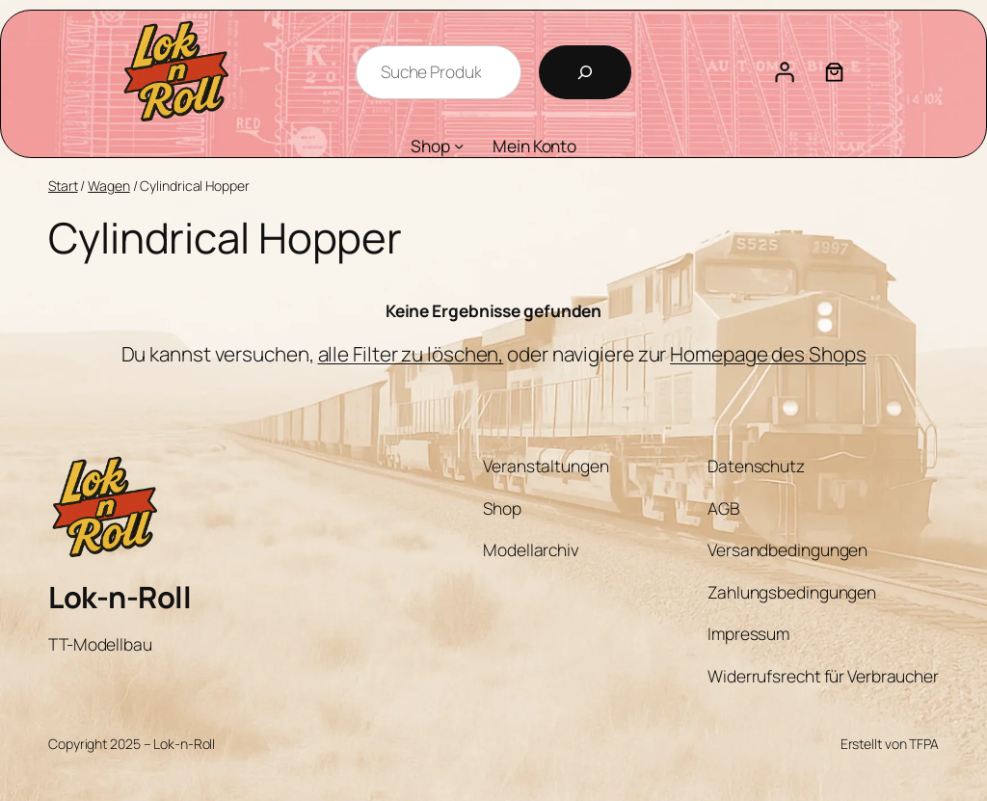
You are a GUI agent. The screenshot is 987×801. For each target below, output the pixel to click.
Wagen (109, 185)
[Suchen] (585, 72)
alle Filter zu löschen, (411, 353)
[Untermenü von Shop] (459, 145)
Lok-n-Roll (119, 596)
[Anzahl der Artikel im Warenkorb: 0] (835, 72)
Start (63, 185)
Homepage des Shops (768, 353)
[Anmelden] (785, 72)
